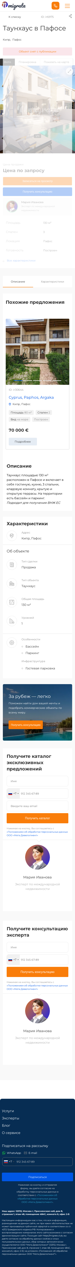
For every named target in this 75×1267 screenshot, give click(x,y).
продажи (17, 164)
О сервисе (11, 1133)
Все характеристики (21, 260)
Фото (7, 62)
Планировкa (27, 62)
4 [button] (57, 380)
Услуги (8, 1111)
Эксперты (10, 1118)
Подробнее (23, 441)
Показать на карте (56, 62)
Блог (6, 1125)
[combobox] (13, 793)
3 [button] (47, 380)
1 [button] (27, 380)
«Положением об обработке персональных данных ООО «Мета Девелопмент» (37, 1198)
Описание (18, 281)
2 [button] (37, 380)
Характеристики (52, 281)
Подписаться (37, 1177)
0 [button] (18, 380)
